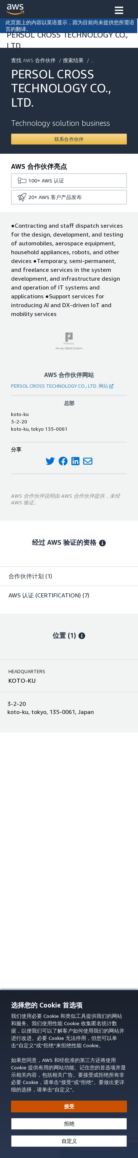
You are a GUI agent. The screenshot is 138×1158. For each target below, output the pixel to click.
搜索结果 (74, 60)
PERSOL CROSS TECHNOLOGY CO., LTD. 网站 (62, 386)
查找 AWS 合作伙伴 (34, 60)
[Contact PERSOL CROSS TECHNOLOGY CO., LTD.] (69, 139)
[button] (119, 11)
